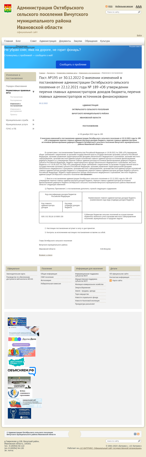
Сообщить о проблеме (73, 64)
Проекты (13, 115)
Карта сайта (117, 281)
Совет (33, 41)
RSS (110, 6)
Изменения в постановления (16, 105)
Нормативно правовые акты (67, 73)
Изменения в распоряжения (16, 110)
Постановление (16, 97)
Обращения (91, 41)
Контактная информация (119, 277)
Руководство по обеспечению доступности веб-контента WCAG (19, 278)
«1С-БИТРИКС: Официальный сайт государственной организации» (110, 448)
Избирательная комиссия (51, 284)
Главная (8, 41)
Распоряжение (16, 100)
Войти (139, 35)
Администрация (47, 41)
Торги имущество (82, 294)
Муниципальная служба (17, 120)
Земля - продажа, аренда (85, 291)
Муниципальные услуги (17, 124)
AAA (139, 6)
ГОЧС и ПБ (11, 129)
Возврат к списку (45, 255)
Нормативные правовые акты (18, 91)
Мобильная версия (124, 6)
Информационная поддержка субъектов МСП (87, 275)
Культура (105, 41)
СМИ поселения (47, 277)
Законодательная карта (15, 274)
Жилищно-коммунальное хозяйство (89, 284)
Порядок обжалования (16, 86)
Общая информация (49, 274)
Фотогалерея (46, 280)
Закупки (78, 41)
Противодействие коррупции (19, 47)
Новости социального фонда (86, 297)
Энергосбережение (82, 288)
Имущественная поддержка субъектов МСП (86, 280)
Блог (18, 41)
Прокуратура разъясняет (85, 304)
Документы (65, 41)
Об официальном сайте (119, 274)
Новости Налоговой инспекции (87, 301)
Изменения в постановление (89, 73)
